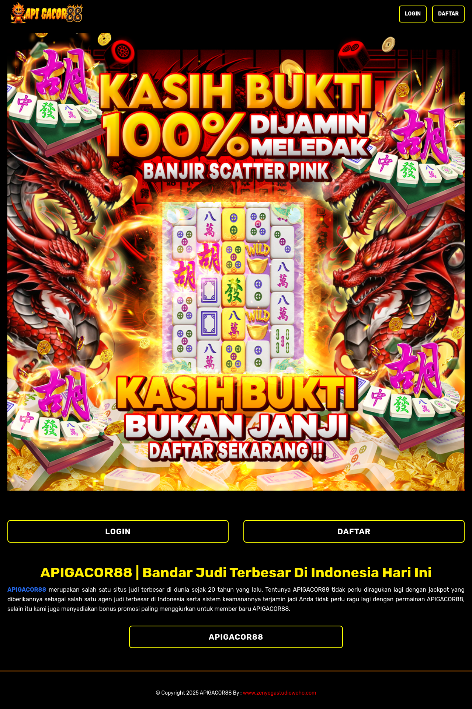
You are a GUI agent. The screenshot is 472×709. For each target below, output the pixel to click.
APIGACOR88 (236, 636)
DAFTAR (448, 14)
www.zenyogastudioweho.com (279, 693)
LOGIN (413, 14)
